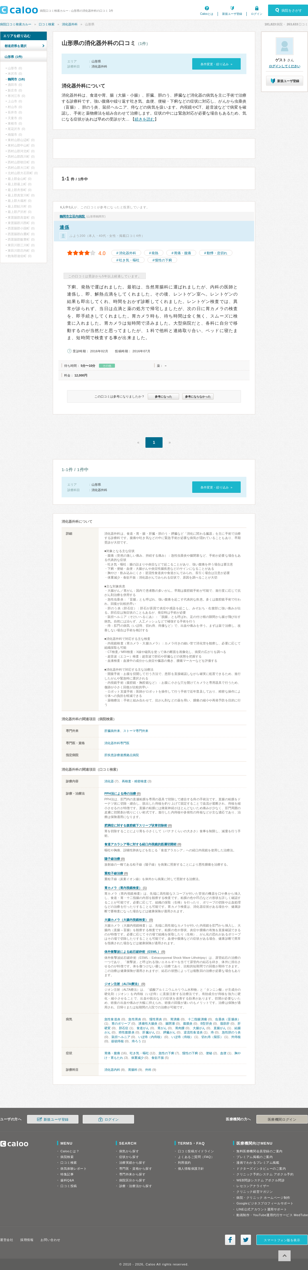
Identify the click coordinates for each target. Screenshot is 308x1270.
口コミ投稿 (68, 1186)
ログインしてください (284, 66)
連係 (64, 227)
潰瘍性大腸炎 (147, 1023)
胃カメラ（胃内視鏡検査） (123, 888)
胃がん (162, 1028)
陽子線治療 (112, 858)
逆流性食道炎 (193, 1032)
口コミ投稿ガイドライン (196, 1151)
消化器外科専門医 (116, 743)
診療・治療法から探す (135, 1186)
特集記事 (67, 1174)
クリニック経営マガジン (254, 1191)
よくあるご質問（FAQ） (196, 1157)
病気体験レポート (73, 1168)
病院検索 (67, 1157)
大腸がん (199, 1028)
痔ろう (136, 1041)
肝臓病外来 (112, 730)
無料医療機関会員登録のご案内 (259, 1151)
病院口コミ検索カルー (15, 24)
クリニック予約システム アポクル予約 (264, 1174)
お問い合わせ (50, 1239)
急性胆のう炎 (231, 1032)
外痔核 (236, 1037)
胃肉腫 (180, 1028)
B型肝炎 (206, 1023)
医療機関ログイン (282, 1120)
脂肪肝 (225, 1023)
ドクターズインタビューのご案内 (261, 1168)
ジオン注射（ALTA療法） (122, 984)
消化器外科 (70, 24)
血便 (223, 1053)
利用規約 (184, 1162)
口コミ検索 (46, 24)
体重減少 (137, 1057)
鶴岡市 (16, 79)
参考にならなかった (198, 396)
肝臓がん (148, 1032)
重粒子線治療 (113, 873)
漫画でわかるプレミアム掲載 (257, 1162)
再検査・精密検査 (134, 781)
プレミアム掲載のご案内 (254, 1157)
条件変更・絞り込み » (216, 64)
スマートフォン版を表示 (282, 1240)
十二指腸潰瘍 (197, 1019)
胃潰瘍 (175, 1019)
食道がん (143, 1028)
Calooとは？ (69, 1151)
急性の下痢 (166, 1053)
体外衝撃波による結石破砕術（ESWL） (132, 951)
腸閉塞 (170, 1023)
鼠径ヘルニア (121, 1037)
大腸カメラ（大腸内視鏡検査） (126, 919)
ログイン (256, 13)
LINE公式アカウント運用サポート (261, 1209)
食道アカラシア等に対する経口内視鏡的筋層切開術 (140, 844)
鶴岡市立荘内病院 (73, 216)
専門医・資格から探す (135, 1168)
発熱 (154, 253)
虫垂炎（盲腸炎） (228, 1019)
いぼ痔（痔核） (182, 1037)
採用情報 (26, 1239)
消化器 (109, 781)
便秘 (209, 1053)
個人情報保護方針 (191, 1168)
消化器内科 (112, 1069)
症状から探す (129, 1157)
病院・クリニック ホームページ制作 (263, 1197)
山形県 (13, 56)
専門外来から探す (132, 1174)
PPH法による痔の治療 (120, 793)
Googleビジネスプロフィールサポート (264, 1203)
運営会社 (6, 1239)
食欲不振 (157, 1057)
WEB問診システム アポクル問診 (260, 1180)
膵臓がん (169, 1032)
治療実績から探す (132, 1162)
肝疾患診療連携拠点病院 (121, 755)
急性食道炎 (112, 1019)
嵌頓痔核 (117, 1041)
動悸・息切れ (217, 253)
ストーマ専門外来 (135, 730)
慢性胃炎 (155, 1019)
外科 (148, 1069)
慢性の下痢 (163, 260)
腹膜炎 (188, 1023)
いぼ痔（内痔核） (150, 1037)
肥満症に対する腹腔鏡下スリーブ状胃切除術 (135, 825)
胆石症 (124, 1028)
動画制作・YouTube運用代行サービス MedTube (272, 1215)
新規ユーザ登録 (232, 13)
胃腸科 (132, 1069)
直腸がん (220, 1028)
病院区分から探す (132, 1180)
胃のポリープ (121, 1023)
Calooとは (206, 13)
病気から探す (129, 1151)
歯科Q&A (67, 1180)
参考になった (163, 396)
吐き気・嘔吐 (129, 260)
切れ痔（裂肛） (212, 1037)
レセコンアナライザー (253, 1186)
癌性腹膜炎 (127, 1032)
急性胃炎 (134, 1019)
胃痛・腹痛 (182, 253)
